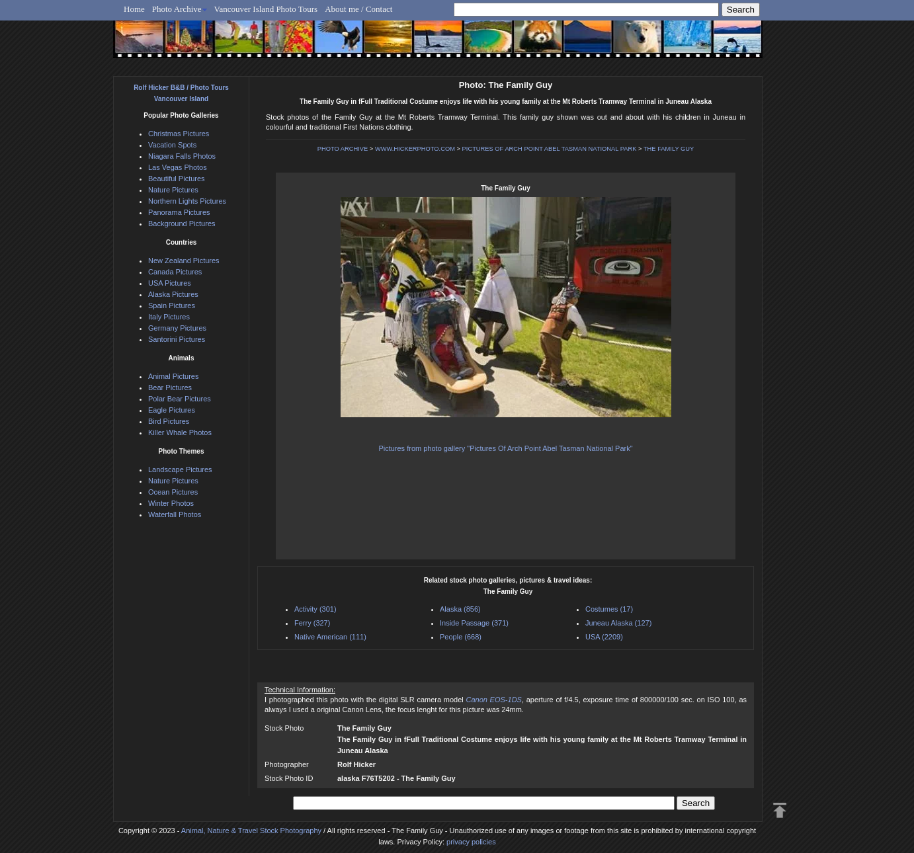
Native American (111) (330, 637)
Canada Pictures (175, 272)
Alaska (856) (460, 609)
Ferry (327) (312, 623)
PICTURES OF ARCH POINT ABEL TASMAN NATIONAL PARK (549, 148)
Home (134, 9)
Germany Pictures (177, 328)
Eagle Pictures (171, 410)
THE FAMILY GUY (669, 148)
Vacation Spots (172, 145)
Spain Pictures (171, 305)
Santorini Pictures (176, 339)
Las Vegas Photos (177, 167)
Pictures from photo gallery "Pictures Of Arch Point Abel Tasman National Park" (505, 448)
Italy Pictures (169, 317)
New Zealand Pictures (184, 260)
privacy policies (471, 842)
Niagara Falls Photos (182, 156)
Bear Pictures (170, 387)
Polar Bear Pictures (179, 399)
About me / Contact (358, 9)
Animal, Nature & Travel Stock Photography (251, 830)
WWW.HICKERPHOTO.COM (415, 148)
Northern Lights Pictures (187, 201)
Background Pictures (182, 223)
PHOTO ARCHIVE (342, 148)
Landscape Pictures (180, 469)
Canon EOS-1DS (493, 700)
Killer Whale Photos (180, 432)
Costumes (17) (609, 609)
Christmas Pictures (178, 134)
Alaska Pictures (173, 294)
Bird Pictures (168, 421)
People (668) (460, 637)
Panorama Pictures (179, 212)
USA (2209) (604, 637)
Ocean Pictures (173, 492)
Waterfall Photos (174, 514)
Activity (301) (315, 609)
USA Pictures (169, 283)
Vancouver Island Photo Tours (266, 9)
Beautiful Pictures (176, 179)
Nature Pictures (173, 190)
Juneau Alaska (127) (618, 623)
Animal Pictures (173, 376)
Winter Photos (171, 503)
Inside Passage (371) (474, 623)
